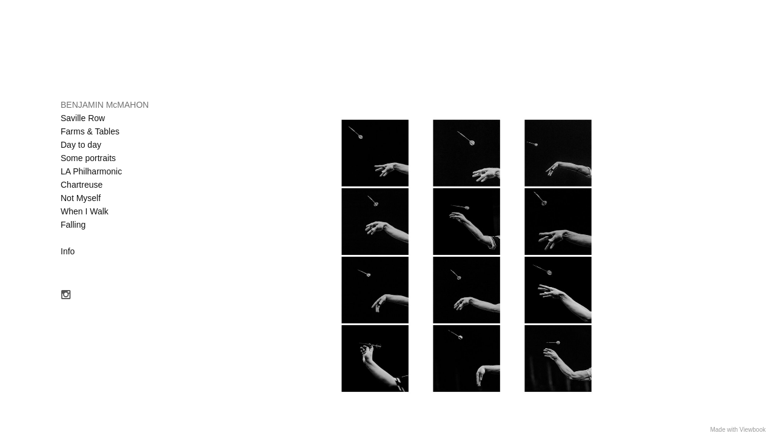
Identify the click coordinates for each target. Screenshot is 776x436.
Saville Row (83, 118)
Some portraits (88, 158)
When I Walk (85, 211)
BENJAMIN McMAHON (105, 105)
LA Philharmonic (91, 171)
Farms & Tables (90, 131)
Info (68, 251)
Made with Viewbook (738, 429)
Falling (73, 225)
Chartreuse (81, 185)
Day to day (81, 145)
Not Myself (81, 198)
